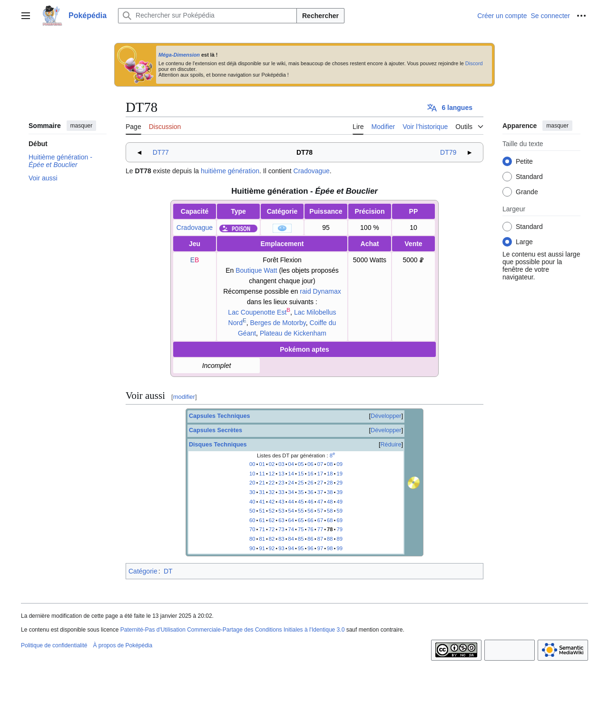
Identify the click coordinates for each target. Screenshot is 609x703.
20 (252, 482)
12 (272, 473)
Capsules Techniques (219, 416)
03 (281, 464)
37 (320, 492)
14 (291, 473)
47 (320, 502)
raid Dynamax (320, 291)
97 (320, 548)
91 (262, 548)
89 (339, 539)
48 (330, 502)
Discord (474, 63)
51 (262, 511)
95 (301, 548)
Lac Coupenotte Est (257, 312)
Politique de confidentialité (54, 645)
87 (320, 539)
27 (320, 482)
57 (320, 511)
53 (281, 511)
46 (310, 502)
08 (330, 464)
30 (252, 492)
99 (339, 548)
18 (330, 473)
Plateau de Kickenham (293, 333)
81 (262, 539)
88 (330, 539)
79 (339, 529)
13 (281, 473)
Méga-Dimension (179, 55)
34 (291, 492)
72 (272, 529)
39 (339, 492)
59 (339, 511)
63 (281, 520)
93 (281, 548)
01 (262, 464)
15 (301, 473)
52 (272, 511)
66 (310, 520)
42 (272, 502)
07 (320, 464)
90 (252, 548)
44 (291, 502)
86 (310, 539)
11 (262, 473)
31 (262, 492)
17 (320, 473)
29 (339, 482)
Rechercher (320, 16)
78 (330, 529)
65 (301, 520)
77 (320, 529)
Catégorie (142, 571)
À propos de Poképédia (122, 645)
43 (281, 502)
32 (272, 492)
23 (281, 482)
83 (281, 539)
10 (252, 473)
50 (252, 511)
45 (301, 502)
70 (252, 529)
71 (262, 529)
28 (330, 482)
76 (310, 529)
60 (252, 520)
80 (252, 539)
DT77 (161, 152)
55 (301, 511)
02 (272, 464)
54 (291, 511)
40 (252, 502)
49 (339, 502)
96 (310, 548)
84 (291, 539)
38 (330, 492)
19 (339, 473)
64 (291, 520)
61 (262, 520)
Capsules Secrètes (215, 430)
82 (272, 539)
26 (310, 482)
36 (310, 492)
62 (272, 520)
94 (291, 548)
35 (301, 492)
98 (330, 548)
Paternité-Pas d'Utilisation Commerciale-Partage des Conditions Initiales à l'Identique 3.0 (232, 629)
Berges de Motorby (278, 323)
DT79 (448, 152)
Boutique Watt (256, 270)
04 (291, 464)
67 (320, 520)
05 (301, 464)
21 (262, 482)
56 (310, 511)
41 (262, 502)
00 (252, 464)
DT (168, 571)
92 (272, 548)
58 (330, 511)
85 (301, 539)
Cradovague (312, 171)
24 (291, 482)
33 (281, 492)
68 (330, 520)
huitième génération (230, 171)
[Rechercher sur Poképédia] (207, 15)
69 (339, 520)
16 (310, 473)
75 (301, 529)
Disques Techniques (218, 444)
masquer (81, 125)
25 (301, 482)
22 (272, 482)
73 (281, 529)
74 (291, 529)
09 (339, 464)
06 (310, 464)
